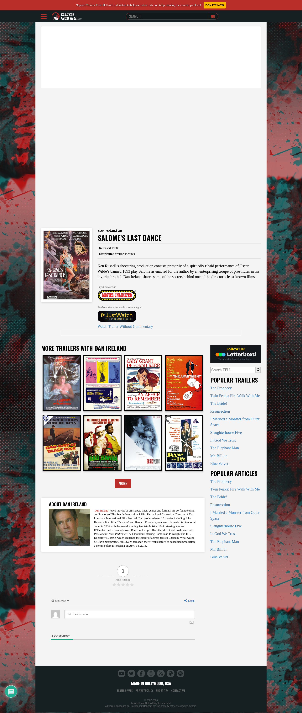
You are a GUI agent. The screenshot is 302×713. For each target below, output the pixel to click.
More (122, 483)
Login (189, 601)
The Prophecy (221, 388)
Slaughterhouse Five (226, 432)
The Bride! (218, 403)
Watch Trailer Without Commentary (125, 326)
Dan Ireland (101, 510)
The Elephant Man (224, 448)
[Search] (258, 370)
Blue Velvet (219, 463)
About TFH (162, 691)
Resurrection (220, 411)
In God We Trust (223, 440)
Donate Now (215, 5)
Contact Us (178, 691)
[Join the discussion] (129, 614)
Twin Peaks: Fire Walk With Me (235, 396)
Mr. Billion (218, 456)
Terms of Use (125, 691)
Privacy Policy (144, 691)
